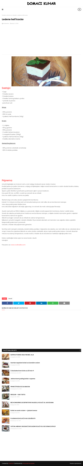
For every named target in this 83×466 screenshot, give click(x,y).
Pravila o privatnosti (75, 463)
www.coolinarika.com (18, 245)
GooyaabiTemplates (28, 463)
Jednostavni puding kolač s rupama (22, 379)
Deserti (14, 15)
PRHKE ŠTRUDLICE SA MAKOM (20, 387)
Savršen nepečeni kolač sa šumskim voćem (25, 363)
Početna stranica (7, 15)
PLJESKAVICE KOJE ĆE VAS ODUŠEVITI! (22, 418)
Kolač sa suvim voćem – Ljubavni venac (23, 410)
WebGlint (11, 463)
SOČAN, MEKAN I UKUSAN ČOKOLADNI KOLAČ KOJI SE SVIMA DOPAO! (33, 426)
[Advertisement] (41, 39)
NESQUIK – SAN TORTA (17, 395)
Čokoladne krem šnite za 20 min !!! (22, 371)
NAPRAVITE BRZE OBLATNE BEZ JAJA (22, 355)
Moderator (6, 23)
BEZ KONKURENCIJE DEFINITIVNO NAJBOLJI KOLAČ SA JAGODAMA (32, 402)
